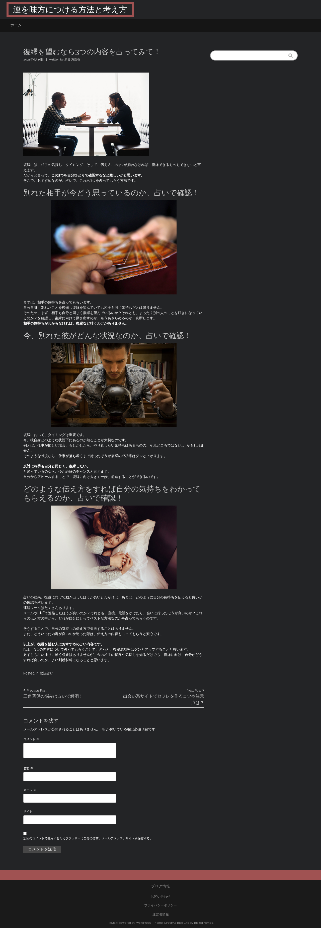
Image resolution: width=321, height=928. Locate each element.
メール (29, 790)
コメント (31, 739)
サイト (27, 811)
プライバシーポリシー (160, 905)
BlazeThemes (203, 922)
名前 (28, 768)
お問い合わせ (160, 896)
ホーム (16, 25)
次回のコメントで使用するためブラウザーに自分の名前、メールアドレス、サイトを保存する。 (88, 838)
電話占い (46, 673)
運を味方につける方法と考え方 (70, 9)
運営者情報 (160, 914)
